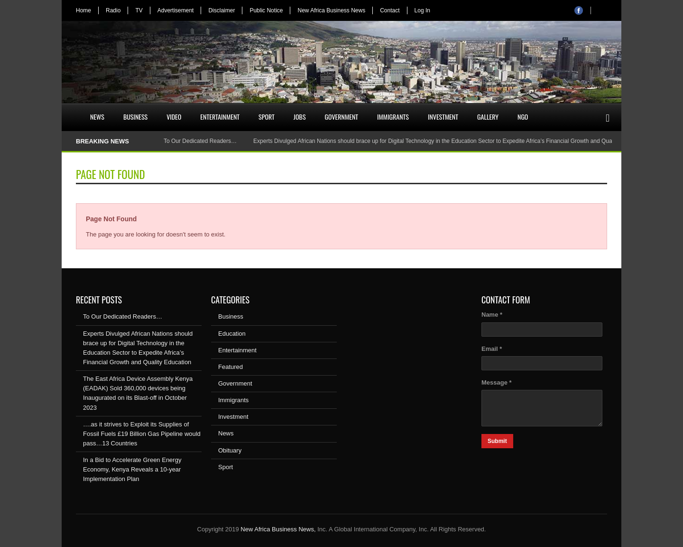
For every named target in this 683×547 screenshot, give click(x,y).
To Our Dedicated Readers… (200, 141)
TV (138, 10)
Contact (389, 10)
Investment (443, 117)
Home (83, 10)
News (97, 117)
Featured (230, 366)
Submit (497, 441)
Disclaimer (221, 10)
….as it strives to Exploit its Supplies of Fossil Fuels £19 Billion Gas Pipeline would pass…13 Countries (142, 434)
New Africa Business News (331, 10)
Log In (422, 10)
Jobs (300, 117)
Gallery (487, 117)
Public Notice (266, 10)
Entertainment (220, 117)
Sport (266, 117)
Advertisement (175, 10)
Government (342, 117)
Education (232, 333)
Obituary (229, 450)
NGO (522, 117)
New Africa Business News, (277, 529)
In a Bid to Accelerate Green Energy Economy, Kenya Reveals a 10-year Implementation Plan (132, 469)
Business (135, 117)
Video (173, 117)
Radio (113, 10)
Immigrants (393, 117)
